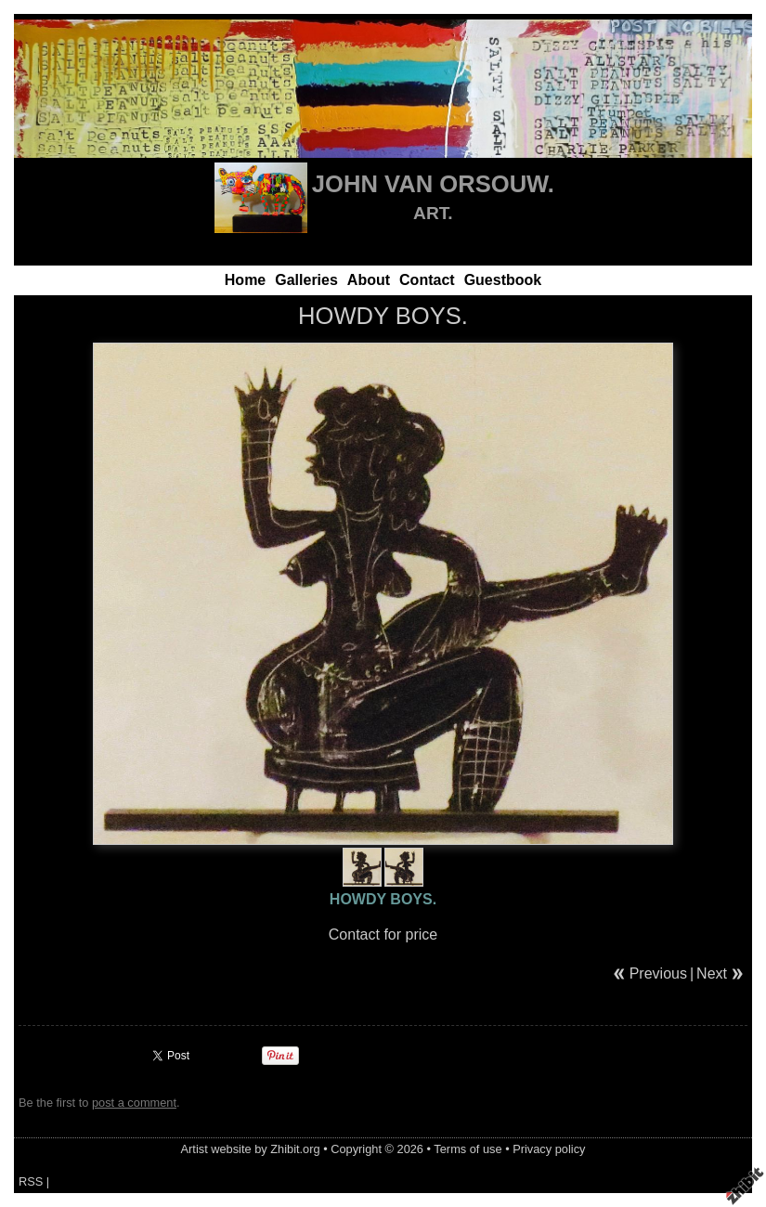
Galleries (306, 280)
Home (245, 280)
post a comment (134, 1103)
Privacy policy (549, 1149)
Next (711, 973)
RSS (31, 1181)
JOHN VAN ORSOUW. (433, 184)
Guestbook (503, 280)
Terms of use (467, 1149)
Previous (658, 973)
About (368, 280)
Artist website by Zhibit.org (250, 1149)
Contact (427, 280)
